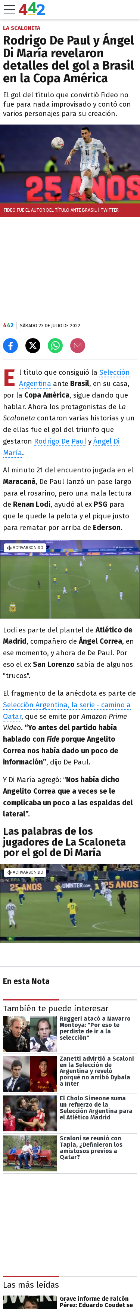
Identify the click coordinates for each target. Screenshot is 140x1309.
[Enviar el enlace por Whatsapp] (55, 345)
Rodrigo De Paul (60, 441)
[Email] (77, 345)
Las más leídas (31, 1285)
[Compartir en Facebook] (10, 345)
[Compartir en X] (32, 345)
